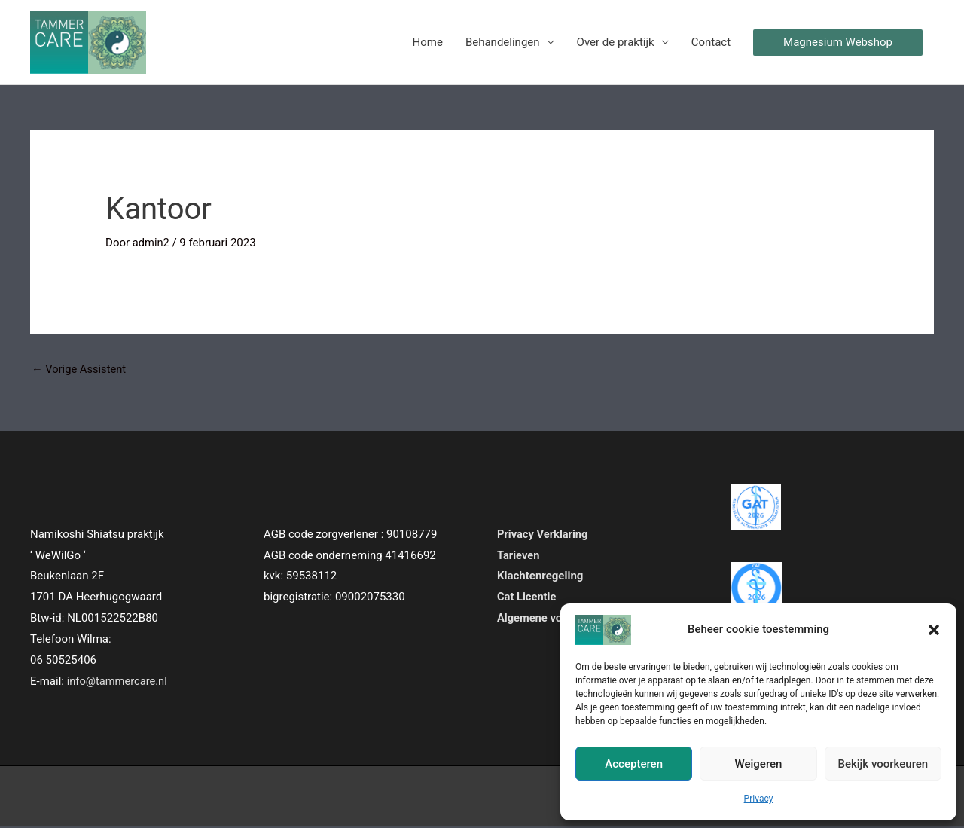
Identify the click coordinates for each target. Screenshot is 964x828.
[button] (933, 629)
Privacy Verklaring (543, 535)
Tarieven (519, 556)
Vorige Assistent (80, 370)
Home (428, 43)
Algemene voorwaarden (557, 619)
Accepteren (634, 764)
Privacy (758, 798)
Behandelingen (502, 43)
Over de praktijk (615, 43)
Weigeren (758, 764)
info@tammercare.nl (118, 682)
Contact (711, 43)
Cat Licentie (527, 598)
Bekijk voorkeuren (882, 764)
